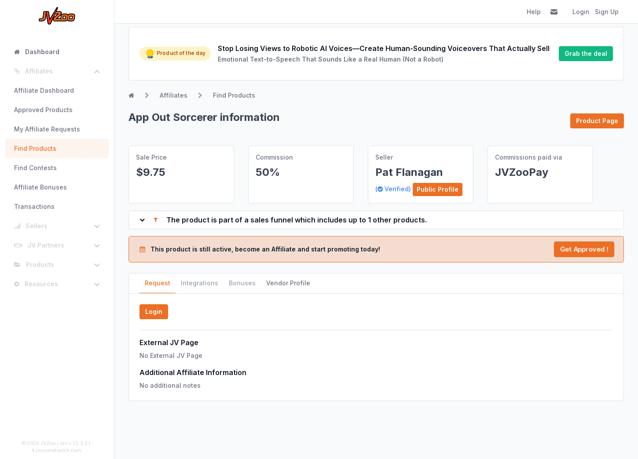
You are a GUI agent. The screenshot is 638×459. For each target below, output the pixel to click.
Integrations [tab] (199, 283)
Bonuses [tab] (242, 283)
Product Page (597, 120)
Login (581, 11)
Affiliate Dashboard (44, 90)
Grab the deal (586, 53)
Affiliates (173, 95)
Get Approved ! (584, 249)
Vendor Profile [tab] (288, 283)
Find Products (35, 148)
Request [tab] (157, 283)
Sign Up (607, 11)
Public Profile (437, 189)
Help (534, 11)
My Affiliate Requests (47, 129)
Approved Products (43, 109)
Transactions (34, 206)
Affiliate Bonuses (40, 187)
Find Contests (35, 167)
